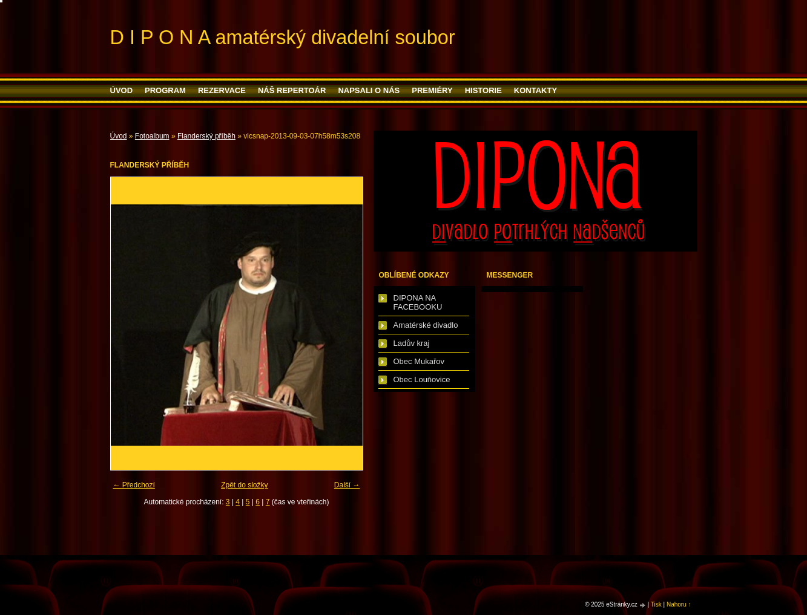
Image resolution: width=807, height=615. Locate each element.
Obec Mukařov (419, 361)
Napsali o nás (369, 90)
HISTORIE (483, 90)
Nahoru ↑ (679, 604)
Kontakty (535, 90)
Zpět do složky (244, 485)
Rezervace (222, 90)
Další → (347, 485)
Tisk (656, 604)
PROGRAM (165, 90)
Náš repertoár (292, 90)
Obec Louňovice (422, 379)
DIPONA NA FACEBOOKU (418, 302)
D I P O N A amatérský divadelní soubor (282, 37)
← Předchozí (134, 485)
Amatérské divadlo (426, 325)
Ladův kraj (412, 343)
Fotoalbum (152, 136)
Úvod (121, 90)
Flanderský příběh (206, 136)
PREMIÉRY (432, 90)
